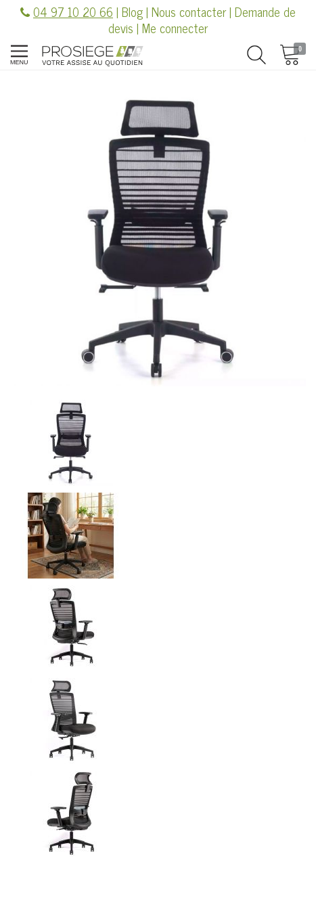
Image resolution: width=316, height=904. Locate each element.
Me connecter (175, 28)
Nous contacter (189, 11)
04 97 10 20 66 (73, 11)
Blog (132, 11)
